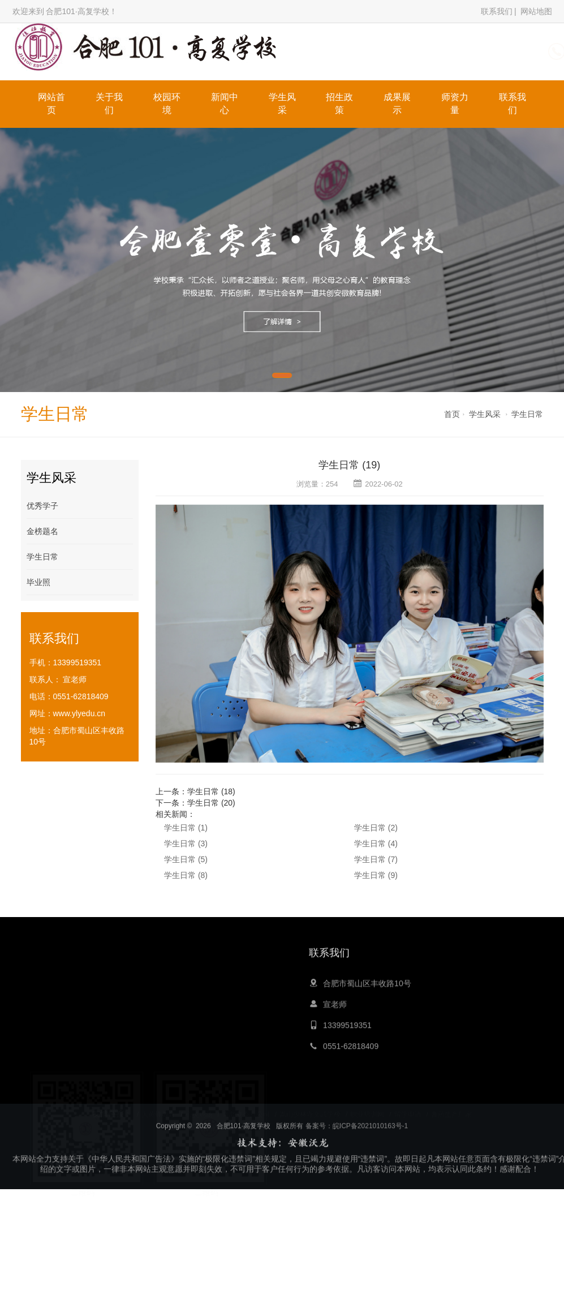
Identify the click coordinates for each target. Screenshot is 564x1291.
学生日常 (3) (186, 843)
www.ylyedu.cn (79, 713)
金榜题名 (42, 531)
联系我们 (497, 11)
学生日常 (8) (186, 875)
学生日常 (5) (186, 859)
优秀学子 (42, 505)
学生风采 (282, 103)
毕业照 (38, 582)
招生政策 (339, 103)
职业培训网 (367, 1109)
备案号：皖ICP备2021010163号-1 (356, 1165)
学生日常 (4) (376, 843)
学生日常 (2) (376, 827)
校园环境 (166, 103)
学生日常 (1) (186, 827)
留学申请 (407, 1109)
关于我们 (109, 103)
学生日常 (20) (211, 802)
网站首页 (51, 103)
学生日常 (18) (211, 791)
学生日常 (527, 414)
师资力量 (454, 103)
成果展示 (397, 103)
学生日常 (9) (376, 875)
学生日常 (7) (376, 859)
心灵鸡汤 (199, 1109)
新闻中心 (224, 103)
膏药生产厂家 (451, 1109)
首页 (452, 414)
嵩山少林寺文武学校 (310, 1109)
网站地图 (536, 11)
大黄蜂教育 (158, 1109)
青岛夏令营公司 (246, 1109)
